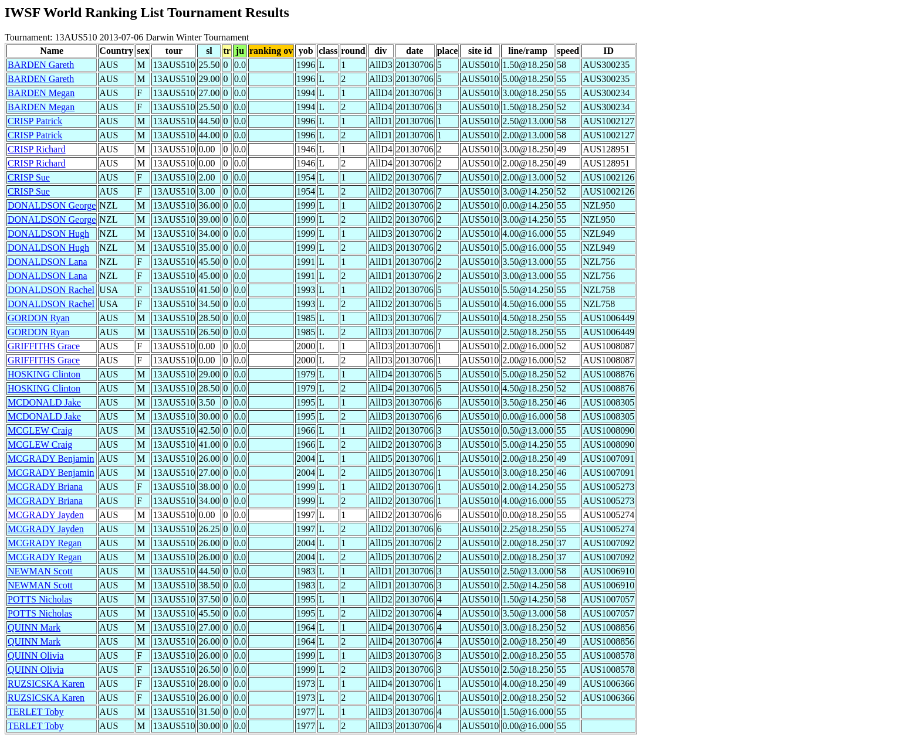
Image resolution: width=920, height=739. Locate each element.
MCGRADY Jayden (46, 515)
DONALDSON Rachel (51, 290)
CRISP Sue (29, 177)
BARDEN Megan (41, 93)
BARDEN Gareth (41, 65)
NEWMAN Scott (40, 571)
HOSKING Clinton (44, 374)
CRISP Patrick (35, 121)
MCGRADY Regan (45, 543)
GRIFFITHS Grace (44, 346)
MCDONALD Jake (44, 402)
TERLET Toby (36, 712)
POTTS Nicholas (40, 599)
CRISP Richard (37, 149)
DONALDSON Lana (47, 262)
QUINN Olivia (36, 655)
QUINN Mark (34, 627)
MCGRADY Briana (45, 487)
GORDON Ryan (39, 318)
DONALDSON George (52, 205)
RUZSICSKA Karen (46, 684)
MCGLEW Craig (40, 430)
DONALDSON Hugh (48, 234)
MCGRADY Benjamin (51, 459)
